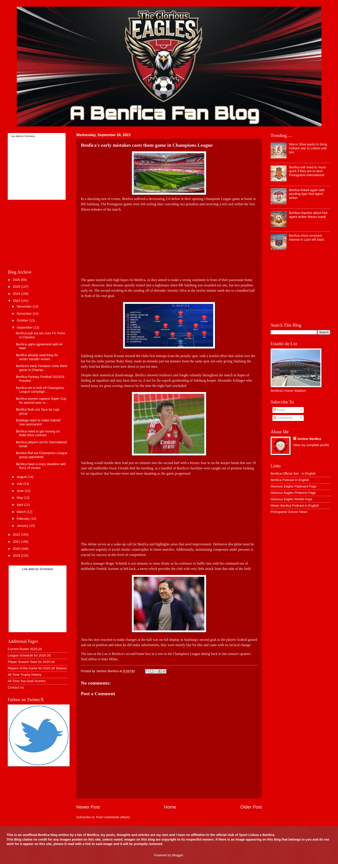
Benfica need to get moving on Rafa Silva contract (38, 433)
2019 (17, 555)
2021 (17, 541)
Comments (282, 418)
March (22, 512)
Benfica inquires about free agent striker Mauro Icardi (308, 215)
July (20, 483)
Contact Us (16, 687)
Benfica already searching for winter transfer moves (37, 357)
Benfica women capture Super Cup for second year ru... (41, 400)
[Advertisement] (169, 243)
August (22, 477)
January (23, 525)
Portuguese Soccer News (289, 512)
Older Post (251, 806)
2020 (17, 548)
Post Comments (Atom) (113, 817)
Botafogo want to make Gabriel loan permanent (38, 422)
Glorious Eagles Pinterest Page (293, 493)
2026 (17, 280)
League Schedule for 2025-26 (29, 655)
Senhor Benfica (309, 439)
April (20, 504)
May (20, 497)
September (25, 327)
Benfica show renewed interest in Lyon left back (306, 237)
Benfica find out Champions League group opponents (41, 455)
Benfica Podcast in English (290, 480)
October (23, 320)
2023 (17, 301)
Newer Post (88, 806)
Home (170, 806)
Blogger (177, 855)
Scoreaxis (29, 136)
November (24, 313)
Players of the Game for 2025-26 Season (37, 668)
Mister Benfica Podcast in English (295, 505)
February (23, 518)
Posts (279, 410)
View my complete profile (311, 445)
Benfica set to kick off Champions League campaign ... (40, 390)
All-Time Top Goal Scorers (27, 681)
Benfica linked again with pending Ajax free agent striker (307, 194)
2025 (17, 286)
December (24, 306)
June (21, 491)
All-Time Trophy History (24, 674)
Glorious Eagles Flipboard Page (294, 486)
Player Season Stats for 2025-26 (31, 662)
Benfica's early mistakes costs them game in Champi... (41, 368)
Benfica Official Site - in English (293, 473)
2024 (17, 293)
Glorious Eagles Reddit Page (291, 499)
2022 (17, 534)
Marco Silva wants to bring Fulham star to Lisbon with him (308, 148)
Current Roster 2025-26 (25, 649)
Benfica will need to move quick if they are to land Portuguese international (307, 171)
